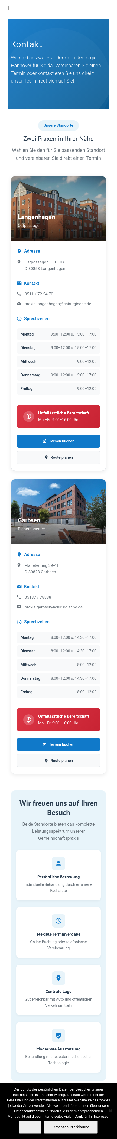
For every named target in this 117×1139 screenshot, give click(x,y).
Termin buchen (58, 441)
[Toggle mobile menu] (9, 8)
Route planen (58, 457)
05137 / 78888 (38, 597)
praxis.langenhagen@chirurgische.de (58, 303)
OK (30, 1127)
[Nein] (110, 1111)
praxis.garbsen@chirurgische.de (54, 607)
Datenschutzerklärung (71, 1127)
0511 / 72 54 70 (39, 294)
